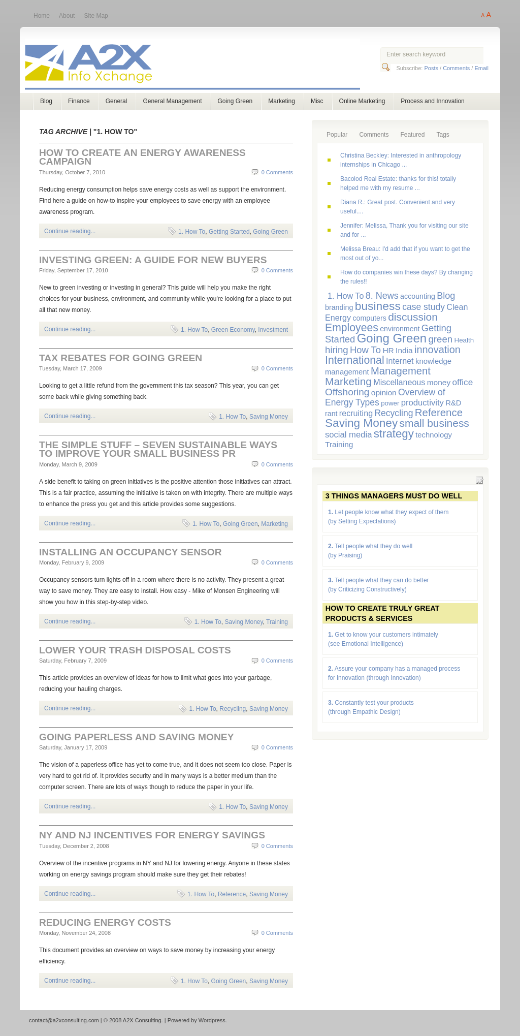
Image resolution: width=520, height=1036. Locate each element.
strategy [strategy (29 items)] (394, 433)
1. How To (191, 231)
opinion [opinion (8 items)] (384, 392)
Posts (431, 68)
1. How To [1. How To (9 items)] (346, 295)
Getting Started (229, 231)
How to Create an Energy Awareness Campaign (142, 157)
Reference (232, 894)
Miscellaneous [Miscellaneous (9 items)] (399, 382)
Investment (273, 329)
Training (277, 621)
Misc (317, 101)
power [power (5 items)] (390, 403)
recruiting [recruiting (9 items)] (356, 413)
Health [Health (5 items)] (464, 340)
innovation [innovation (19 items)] (437, 349)
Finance (79, 101)
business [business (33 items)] (378, 305)
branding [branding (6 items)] (339, 307)
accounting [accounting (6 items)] (417, 296)
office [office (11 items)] (462, 382)
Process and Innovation (432, 101)
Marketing (281, 101)
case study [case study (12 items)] (423, 307)
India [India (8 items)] (404, 350)
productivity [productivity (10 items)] (422, 402)
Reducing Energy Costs (105, 922)
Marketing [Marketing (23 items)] (348, 381)
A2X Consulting (202, 65)
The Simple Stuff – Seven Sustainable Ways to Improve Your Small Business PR (158, 449)
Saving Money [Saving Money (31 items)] (361, 423)
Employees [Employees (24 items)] (351, 327)
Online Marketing (362, 101)
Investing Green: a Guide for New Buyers (153, 260)
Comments (456, 68)
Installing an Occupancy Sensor (130, 552)
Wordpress (212, 1020)
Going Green (235, 101)
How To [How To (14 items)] (365, 349)
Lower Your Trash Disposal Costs (135, 650)
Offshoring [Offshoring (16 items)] (347, 392)
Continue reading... (69, 231)
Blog (46, 101)
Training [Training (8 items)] (339, 444)
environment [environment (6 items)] (399, 329)
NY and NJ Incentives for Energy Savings (152, 835)
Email (481, 68)
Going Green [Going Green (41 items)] (392, 338)
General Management (172, 101)
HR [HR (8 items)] (388, 350)
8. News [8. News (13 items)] (382, 296)
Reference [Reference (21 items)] (439, 412)
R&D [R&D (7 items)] (453, 403)
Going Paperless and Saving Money (136, 737)
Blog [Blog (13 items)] (446, 296)
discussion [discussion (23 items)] (413, 317)
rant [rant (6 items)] (331, 414)
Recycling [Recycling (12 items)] (393, 413)
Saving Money (268, 416)
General (116, 101)
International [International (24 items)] (354, 360)
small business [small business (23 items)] (434, 423)
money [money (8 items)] (438, 382)
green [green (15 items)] (440, 339)
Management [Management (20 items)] (401, 370)
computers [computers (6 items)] (369, 318)
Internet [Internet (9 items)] (400, 360)
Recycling (232, 708)
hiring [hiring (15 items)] (336, 349)
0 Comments (277, 172)
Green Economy (233, 329)
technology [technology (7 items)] (433, 435)
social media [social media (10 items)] (348, 434)
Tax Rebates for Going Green (120, 358)
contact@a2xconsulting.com (64, 1020)
